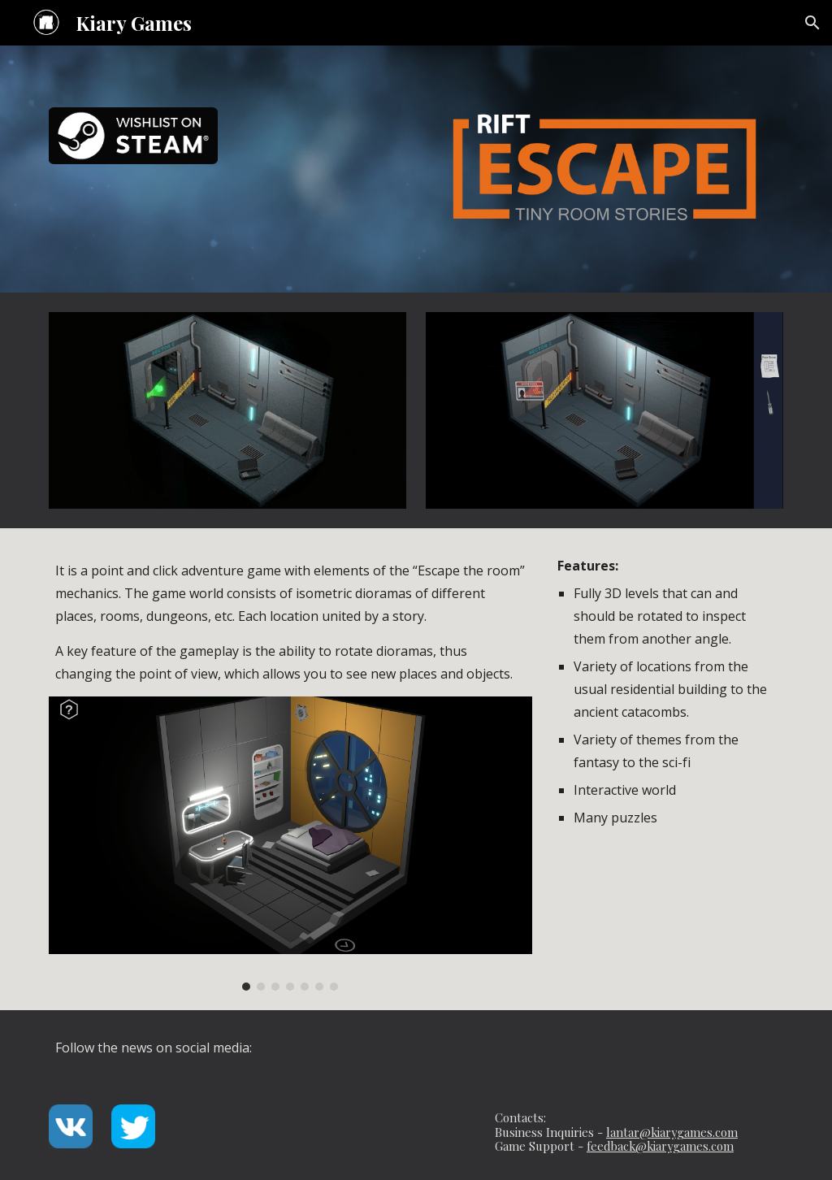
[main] (290, 622)
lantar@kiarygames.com (672, 1132)
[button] (812, 22)
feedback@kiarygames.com (660, 1146)
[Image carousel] (290, 843)
